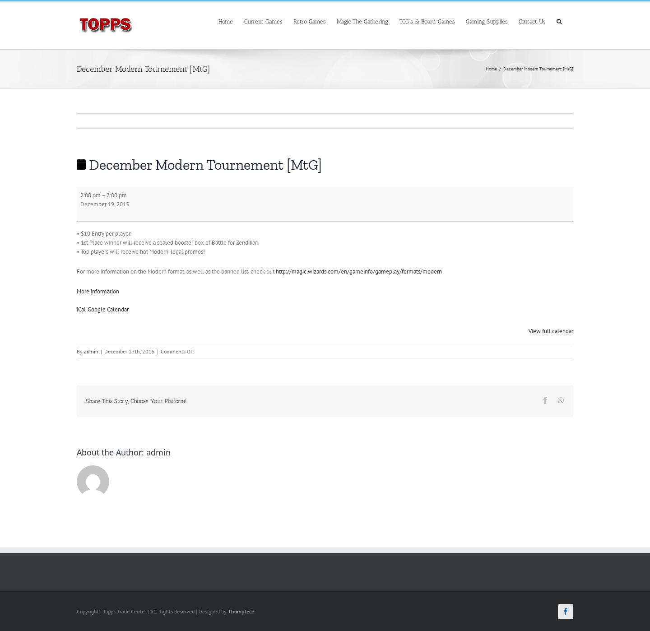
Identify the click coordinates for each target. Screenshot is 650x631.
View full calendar (551, 331)
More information (98, 291)
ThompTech (241, 611)
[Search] (559, 20)
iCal (81, 309)
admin (91, 351)
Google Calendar (108, 309)
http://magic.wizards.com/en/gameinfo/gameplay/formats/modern (359, 271)
